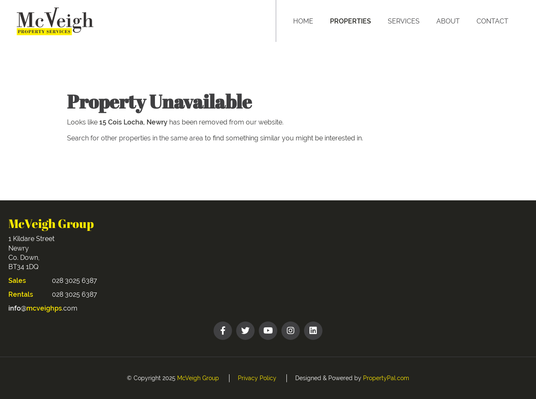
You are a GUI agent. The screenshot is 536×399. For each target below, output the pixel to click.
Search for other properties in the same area (135, 138)
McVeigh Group (198, 378)
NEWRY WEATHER (403, 248)
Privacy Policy (257, 378)
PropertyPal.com (386, 378)
